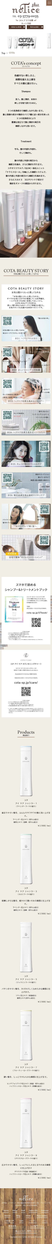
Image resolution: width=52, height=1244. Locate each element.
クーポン (33, 1221)
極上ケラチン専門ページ (26, 1231)
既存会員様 (34, 27)
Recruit (7, 1216)
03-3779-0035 (28, 16)
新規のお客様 (16, 27)
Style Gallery (42, 1216)
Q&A (21, 1221)
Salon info (33, 1210)
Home (6, 1210)
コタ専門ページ (37, 1226)
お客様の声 (9, 1221)
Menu (14, 1210)
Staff (23, 1210)
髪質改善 (12, 1226)
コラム (45, 1221)
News (28, 1216)
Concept (45, 1210)
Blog (18, 1216)
